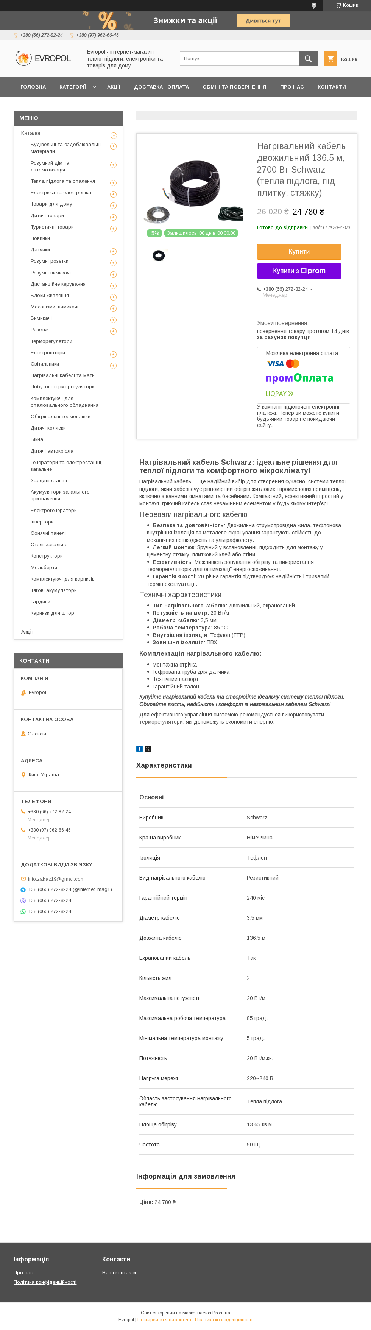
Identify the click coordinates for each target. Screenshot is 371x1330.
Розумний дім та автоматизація (50, 166)
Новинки (40, 238)
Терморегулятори (51, 341)
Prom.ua (221, 1313)
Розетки (40, 329)
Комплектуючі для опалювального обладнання (64, 402)
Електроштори (48, 352)
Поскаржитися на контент (164, 1319)
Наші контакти (119, 1272)
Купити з (299, 271)
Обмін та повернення (235, 87)
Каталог (31, 133)
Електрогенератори (54, 510)
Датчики (40, 249)
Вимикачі (41, 318)
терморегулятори (161, 722)
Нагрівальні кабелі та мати (63, 375)
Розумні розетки (50, 261)
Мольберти (44, 567)
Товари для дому (51, 204)
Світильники (45, 364)
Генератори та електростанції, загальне (67, 465)
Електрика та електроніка (61, 192)
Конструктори (47, 556)
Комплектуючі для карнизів (63, 579)
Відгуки (31, 106)
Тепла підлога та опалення (63, 181)
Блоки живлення (50, 295)
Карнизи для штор (52, 613)
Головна (33, 87)
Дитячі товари (47, 215)
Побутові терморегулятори (63, 386)
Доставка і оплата (161, 87)
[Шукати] (308, 58)
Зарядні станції (49, 480)
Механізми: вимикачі (54, 307)
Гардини (40, 601)
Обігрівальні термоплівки (60, 416)
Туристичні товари (52, 227)
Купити (299, 251)
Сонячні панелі (48, 533)
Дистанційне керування (58, 284)
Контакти (332, 87)
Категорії (72, 87)
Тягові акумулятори (54, 590)
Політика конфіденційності (45, 1282)
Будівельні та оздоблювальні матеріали (66, 148)
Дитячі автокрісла (52, 451)
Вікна (37, 439)
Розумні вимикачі (51, 273)
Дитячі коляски (48, 428)
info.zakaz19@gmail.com (56, 878)
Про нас (292, 87)
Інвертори (42, 522)
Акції (113, 87)
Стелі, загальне (49, 544)
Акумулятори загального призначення (60, 495)
